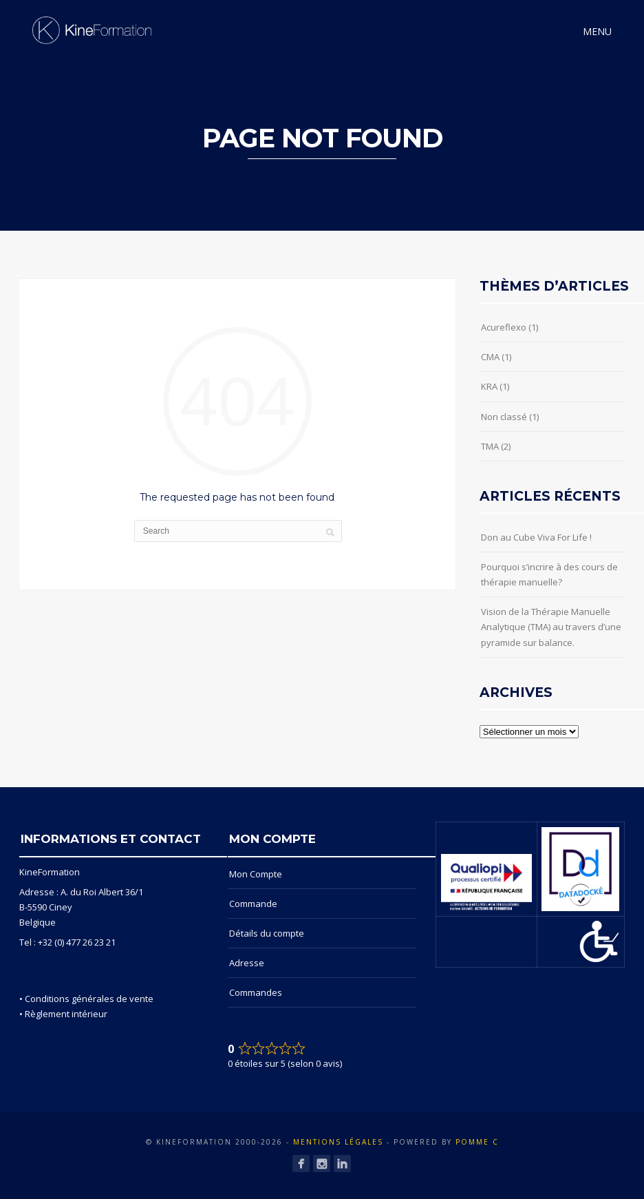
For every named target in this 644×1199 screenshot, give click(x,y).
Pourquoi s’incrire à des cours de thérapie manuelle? (549, 574)
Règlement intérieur (66, 1014)
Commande (253, 903)
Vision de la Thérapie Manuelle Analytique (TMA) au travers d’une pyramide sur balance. (551, 626)
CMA (490, 357)
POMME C (477, 1142)
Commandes (255, 992)
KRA (489, 386)
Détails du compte (266, 933)
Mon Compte (255, 874)
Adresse (246, 963)
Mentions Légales (338, 1142)
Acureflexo (503, 327)
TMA (490, 446)
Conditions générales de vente (89, 998)
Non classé (504, 416)
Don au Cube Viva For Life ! (536, 537)
